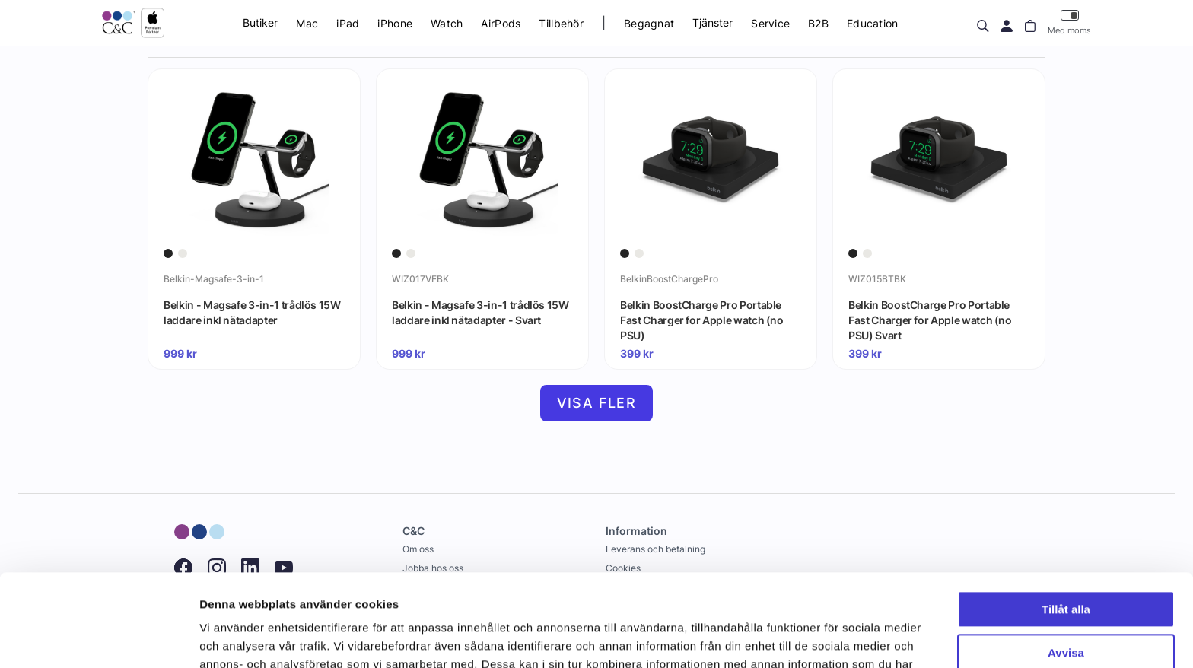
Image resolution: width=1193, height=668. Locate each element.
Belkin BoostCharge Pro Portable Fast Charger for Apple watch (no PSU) (702, 319)
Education (873, 23)
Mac (307, 23)
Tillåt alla (1066, 523)
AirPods (500, 23)
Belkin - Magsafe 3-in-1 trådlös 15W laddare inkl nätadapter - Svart (480, 312)
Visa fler (597, 403)
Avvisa (1066, 565)
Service (770, 23)
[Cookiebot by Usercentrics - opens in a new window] (98, 638)
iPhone (394, 23)
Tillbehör (561, 23)
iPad (347, 23)
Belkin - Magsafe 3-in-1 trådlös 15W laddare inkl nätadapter (252, 312)
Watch (447, 23)
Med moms (1069, 22)
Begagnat (649, 23)
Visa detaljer (233, 637)
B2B (818, 23)
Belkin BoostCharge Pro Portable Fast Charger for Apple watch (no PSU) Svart (930, 319)
